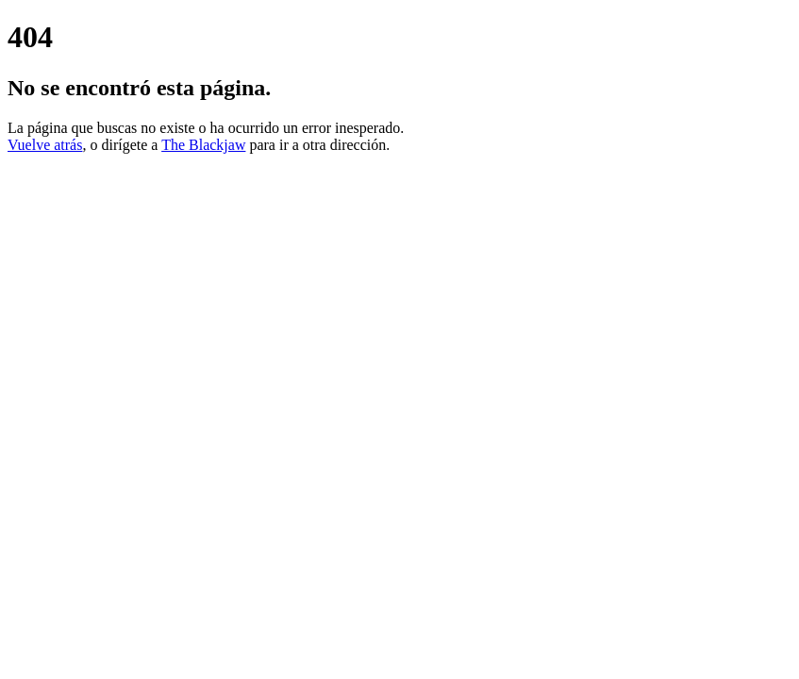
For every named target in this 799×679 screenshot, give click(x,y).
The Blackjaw (203, 145)
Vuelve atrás (45, 145)
